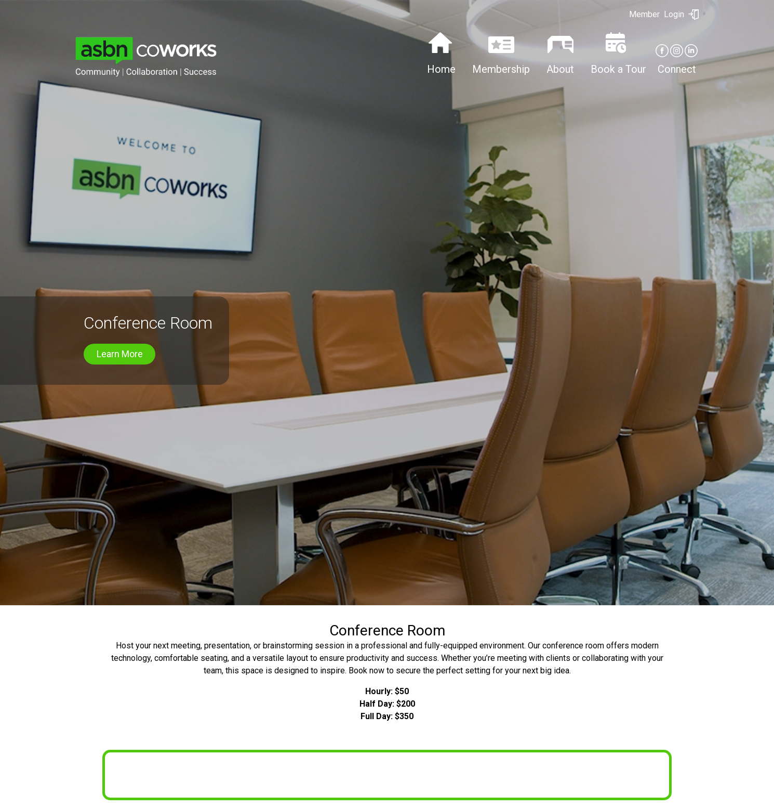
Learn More (120, 358)
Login (664, 14)
